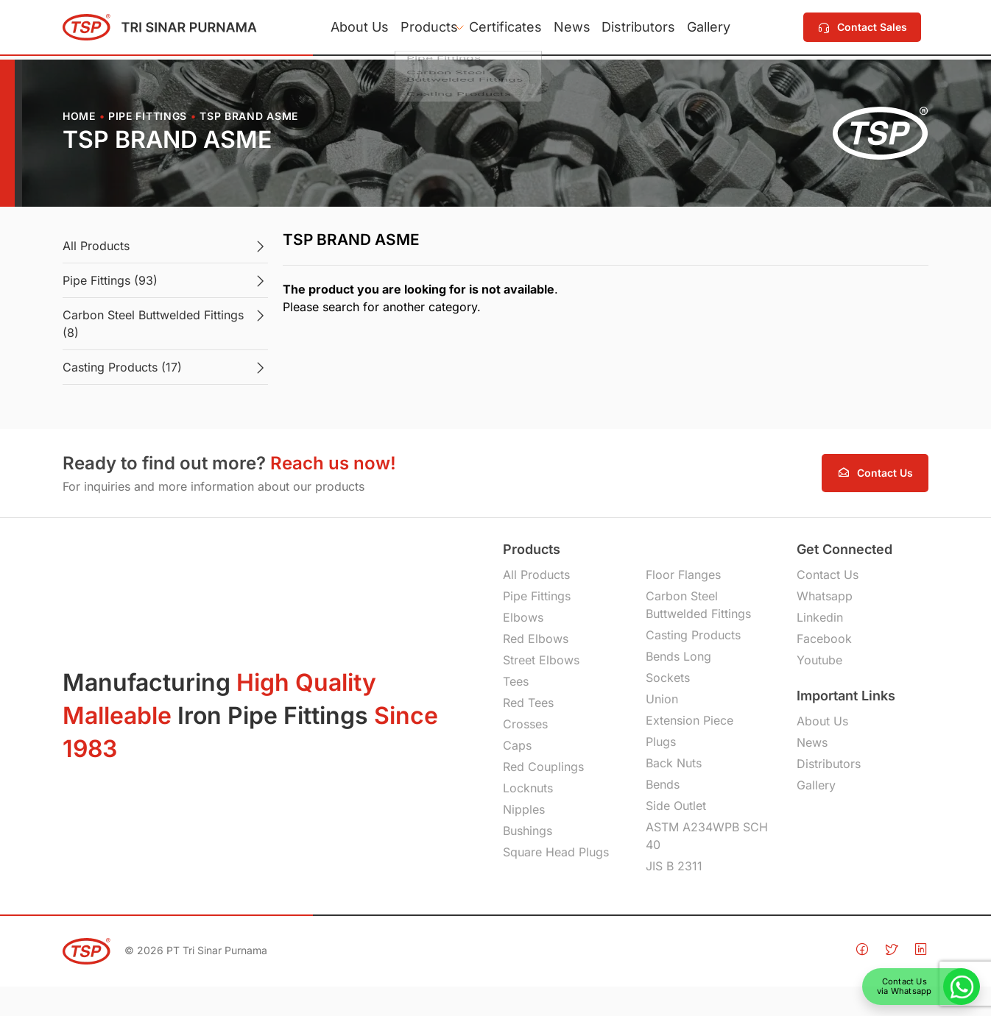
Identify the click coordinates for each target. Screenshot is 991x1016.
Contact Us (827, 574)
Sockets (668, 677)
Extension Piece (689, 720)
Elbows (523, 617)
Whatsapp (825, 596)
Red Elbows (535, 638)
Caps (517, 745)
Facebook (824, 638)
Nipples (524, 809)
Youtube (819, 660)
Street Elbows (541, 660)
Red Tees (528, 702)
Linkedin (820, 617)
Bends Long (678, 656)
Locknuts (528, 788)
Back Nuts (674, 763)
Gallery (735, 29)
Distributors (654, 29)
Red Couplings (543, 766)
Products (413, 29)
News (577, 29)
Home (79, 116)
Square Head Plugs (556, 852)
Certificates (500, 29)
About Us (333, 29)
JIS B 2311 (674, 866)
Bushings (527, 830)
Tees (516, 681)
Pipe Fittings (147, 116)
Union (662, 699)
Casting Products (693, 635)
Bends (663, 784)
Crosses (525, 724)
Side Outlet (676, 805)
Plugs (661, 741)
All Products (536, 574)
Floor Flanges (683, 574)
